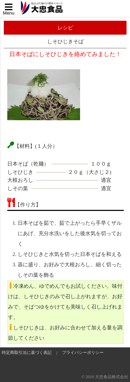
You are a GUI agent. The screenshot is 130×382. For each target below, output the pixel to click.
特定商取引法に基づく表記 (27, 352)
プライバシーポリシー (83, 352)
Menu (8, 9)
